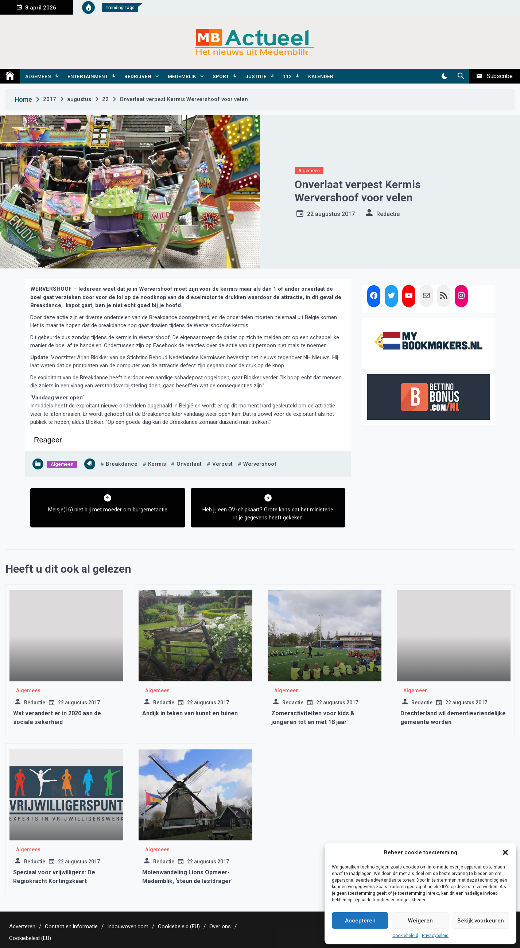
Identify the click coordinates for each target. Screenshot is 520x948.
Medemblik (182, 76)
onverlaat (189, 464)
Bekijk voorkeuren (480, 920)
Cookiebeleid (405, 935)
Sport (221, 76)
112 (287, 76)
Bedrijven (137, 76)
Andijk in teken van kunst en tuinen (190, 713)
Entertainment (87, 76)
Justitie (256, 76)
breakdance (121, 464)
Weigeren (420, 920)
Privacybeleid (435, 935)
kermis (157, 464)
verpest (222, 464)
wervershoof (260, 464)
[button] (505, 852)
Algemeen (38, 76)
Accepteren (360, 920)
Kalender (320, 76)
